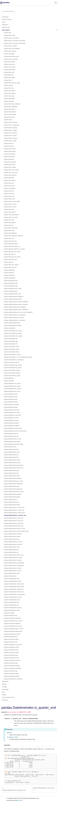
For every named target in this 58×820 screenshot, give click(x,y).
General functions (7, 19)
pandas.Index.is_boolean (10, 122)
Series (3, 22)
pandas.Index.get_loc (9, 254)
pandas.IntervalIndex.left (10, 338)
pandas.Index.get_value (10, 259)
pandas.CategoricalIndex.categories (13, 296)
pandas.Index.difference (10, 233)
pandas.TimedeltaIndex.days (11, 578)
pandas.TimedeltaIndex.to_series (13, 597)
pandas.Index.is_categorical (11, 125)
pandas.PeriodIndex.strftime (11, 676)
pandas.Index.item (9, 191)
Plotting (4, 694)
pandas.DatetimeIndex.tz (10, 499)
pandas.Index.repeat (9, 154)
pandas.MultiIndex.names (11, 394)
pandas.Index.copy (9, 96)
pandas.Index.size (9, 74)
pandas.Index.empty (9, 77)
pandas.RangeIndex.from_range (12, 288)
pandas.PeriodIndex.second (11, 657)
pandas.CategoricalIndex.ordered (13, 299)
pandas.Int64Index (9, 272)
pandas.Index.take (9, 159)
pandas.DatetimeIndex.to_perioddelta (14, 562)
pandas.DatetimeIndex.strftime (12, 536)
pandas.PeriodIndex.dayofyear (12, 623)
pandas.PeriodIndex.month (11, 649)
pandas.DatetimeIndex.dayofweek (13, 489)
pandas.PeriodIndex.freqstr (11, 639)
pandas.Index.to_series (10, 204)
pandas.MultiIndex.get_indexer (12, 441)
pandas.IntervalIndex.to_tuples (12, 375)
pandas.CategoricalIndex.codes (12, 293)
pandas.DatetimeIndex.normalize (13, 533)
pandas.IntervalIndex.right (11, 341)
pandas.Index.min (9, 143)
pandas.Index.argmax (10, 93)
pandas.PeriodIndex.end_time (12, 634)
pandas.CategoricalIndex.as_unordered (14, 320)
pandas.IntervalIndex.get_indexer (13, 365)
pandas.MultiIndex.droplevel (11, 423)
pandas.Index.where (9, 156)
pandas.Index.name (9, 64)
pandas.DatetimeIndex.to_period (12, 560)
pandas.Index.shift (9, 220)
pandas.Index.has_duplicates (12, 48)
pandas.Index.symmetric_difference (13, 235)
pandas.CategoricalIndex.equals (12, 325)
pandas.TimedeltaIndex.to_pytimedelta (14, 594)
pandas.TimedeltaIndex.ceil (11, 605)
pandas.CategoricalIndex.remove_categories (16, 309)
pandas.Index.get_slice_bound (12, 257)
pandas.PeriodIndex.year (10, 671)
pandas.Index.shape (9, 61)
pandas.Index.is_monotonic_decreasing (14, 43)
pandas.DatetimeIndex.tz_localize (13, 544)
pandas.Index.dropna (9, 180)
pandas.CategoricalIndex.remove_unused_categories (18, 312)
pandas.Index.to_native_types (12, 201)
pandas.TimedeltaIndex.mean (12, 610)
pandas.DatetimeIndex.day (11, 454)
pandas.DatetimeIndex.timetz (12, 475)
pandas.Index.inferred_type (11, 56)
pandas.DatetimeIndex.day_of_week (14, 491)
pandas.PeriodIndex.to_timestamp (13, 679)
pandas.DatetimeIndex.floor (11, 549)
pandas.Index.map (9, 193)
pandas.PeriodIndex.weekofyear (12, 668)
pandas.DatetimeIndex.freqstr (12, 504)
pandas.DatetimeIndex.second (12, 462)
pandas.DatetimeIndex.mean (11, 573)
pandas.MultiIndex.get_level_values (13, 444)
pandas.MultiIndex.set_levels (11, 410)
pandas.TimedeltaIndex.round (12, 599)
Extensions (5, 700)
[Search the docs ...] (29, 11)
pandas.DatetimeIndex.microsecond (13, 465)
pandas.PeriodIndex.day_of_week (13, 621)
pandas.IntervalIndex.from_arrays (13, 330)
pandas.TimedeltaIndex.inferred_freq (14, 591)
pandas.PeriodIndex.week (11, 663)
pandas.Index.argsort (9, 212)
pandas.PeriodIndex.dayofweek (12, 618)
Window (4, 684)
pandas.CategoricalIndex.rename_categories (16, 301)
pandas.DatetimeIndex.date (11, 470)
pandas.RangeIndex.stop (10, 283)
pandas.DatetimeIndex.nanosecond (13, 467)
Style (3, 692)
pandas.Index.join (8, 225)
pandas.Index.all (8, 85)
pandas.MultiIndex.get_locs (11, 436)
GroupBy (4, 686)
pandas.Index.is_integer (10, 130)
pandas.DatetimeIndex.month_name (14, 555)
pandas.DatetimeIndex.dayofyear (13, 478)
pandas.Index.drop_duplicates (12, 104)
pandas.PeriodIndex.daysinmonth (13, 631)
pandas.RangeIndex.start (11, 280)
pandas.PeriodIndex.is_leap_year (13, 644)
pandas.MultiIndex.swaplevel (11, 425)
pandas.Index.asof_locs (10, 241)
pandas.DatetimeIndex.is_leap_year (13, 523)
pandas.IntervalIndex (9, 328)
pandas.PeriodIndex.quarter (11, 652)
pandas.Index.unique (9, 164)
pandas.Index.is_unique (10, 46)
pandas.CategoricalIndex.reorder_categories (16, 304)
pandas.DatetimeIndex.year (11, 449)
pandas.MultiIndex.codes (10, 399)
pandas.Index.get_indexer (11, 243)
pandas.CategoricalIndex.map (12, 322)
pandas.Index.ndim (9, 72)
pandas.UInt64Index (9, 275)
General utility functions (8, 697)
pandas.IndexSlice (9, 380)
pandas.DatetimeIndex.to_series (12, 568)
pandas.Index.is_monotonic (11, 38)
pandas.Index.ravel (9, 196)
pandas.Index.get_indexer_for (12, 246)
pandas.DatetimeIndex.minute (12, 460)
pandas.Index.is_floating (10, 127)
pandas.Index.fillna (9, 177)
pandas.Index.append (10, 222)
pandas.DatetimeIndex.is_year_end (13, 520)
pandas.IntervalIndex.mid (11, 344)
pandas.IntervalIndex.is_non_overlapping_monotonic (18, 357)
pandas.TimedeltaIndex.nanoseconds (14, 586)
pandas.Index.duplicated (10, 106)
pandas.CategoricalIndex (10, 291)
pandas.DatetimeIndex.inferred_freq (13, 526)
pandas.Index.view (9, 209)
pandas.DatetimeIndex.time (11, 473)
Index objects (6, 30)
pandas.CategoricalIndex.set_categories (15, 315)
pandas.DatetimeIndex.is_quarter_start (14, 512)
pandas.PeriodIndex (9, 613)
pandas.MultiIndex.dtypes (11, 407)
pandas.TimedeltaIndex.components (13, 589)
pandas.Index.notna (9, 185)
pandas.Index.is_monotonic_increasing (14, 40)
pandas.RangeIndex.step (10, 286)
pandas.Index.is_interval (10, 133)
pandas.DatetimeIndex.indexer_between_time (16, 531)
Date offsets (5, 681)
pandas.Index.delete (9, 98)
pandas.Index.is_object (10, 140)
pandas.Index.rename (10, 151)
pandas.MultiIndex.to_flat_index (12, 415)
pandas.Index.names (9, 67)
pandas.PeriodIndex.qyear (11, 655)
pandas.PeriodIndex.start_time (12, 660)
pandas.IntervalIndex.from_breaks (13, 336)
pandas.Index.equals (9, 109)
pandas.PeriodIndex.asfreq (11, 673)
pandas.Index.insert (9, 117)
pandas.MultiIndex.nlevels (11, 402)
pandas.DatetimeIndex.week (11, 486)
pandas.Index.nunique (10, 167)
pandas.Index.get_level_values (12, 251)
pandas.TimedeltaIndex (10, 576)
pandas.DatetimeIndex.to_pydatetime (14, 565)
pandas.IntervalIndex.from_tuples (13, 333)
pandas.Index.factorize (10, 111)
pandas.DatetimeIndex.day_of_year (13, 481)
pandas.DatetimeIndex (10, 446)
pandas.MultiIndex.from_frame (12, 391)
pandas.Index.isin (8, 262)
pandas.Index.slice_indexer (11, 264)
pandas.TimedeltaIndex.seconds (12, 581)
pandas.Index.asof (9, 238)
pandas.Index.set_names (11, 172)
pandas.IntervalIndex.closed (11, 346)
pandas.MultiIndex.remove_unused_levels (15, 431)
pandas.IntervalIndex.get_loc (11, 362)
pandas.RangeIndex (9, 270)
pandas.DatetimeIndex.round (11, 547)
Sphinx (17, 800)
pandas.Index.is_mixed (10, 135)
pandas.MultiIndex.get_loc (11, 433)
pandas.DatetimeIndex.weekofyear (13, 483)
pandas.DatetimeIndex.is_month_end (14, 510)
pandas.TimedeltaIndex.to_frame (13, 607)
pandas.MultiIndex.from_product (12, 388)
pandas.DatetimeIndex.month (12, 452)
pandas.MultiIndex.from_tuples (12, 386)
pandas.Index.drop (9, 101)
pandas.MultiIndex (9, 378)
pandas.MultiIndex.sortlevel (11, 420)
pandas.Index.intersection (11, 228)
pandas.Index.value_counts (11, 169)
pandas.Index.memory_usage (12, 82)
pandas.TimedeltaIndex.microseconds (14, 584)
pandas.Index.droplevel (10, 175)
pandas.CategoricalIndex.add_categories (15, 307)
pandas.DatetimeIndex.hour (11, 457)
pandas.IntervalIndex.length (11, 349)
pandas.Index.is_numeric (10, 138)
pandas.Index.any (9, 88)
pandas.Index (7, 32)
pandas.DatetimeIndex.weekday (12, 494)
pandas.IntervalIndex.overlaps (12, 373)
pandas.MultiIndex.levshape (11, 404)
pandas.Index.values (9, 35)
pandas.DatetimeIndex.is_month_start (14, 507)
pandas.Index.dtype (9, 53)
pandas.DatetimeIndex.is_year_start (13, 518)
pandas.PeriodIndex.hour (11, 642)
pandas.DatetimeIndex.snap (11, 539)
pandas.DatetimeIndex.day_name (13, 557)
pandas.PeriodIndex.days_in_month (13, 628)
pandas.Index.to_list (9, 198)
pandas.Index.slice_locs (10, 267)
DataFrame (5, 24)
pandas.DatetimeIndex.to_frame (12, 570)
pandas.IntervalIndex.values (11, 351)
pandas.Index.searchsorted (11, 214)
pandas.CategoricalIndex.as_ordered (14, 317)
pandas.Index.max (9, 146)
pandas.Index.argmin (9, 90)
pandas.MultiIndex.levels (10, 396)
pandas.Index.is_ (8, 119)
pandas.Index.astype (9, 188)
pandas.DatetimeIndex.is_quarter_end (15, 515)
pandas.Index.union (9, 230)
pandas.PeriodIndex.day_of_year (13, 626)
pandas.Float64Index (9, 278)
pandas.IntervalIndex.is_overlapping (13, 359)
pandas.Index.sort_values (11, 217)
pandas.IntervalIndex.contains (12, 370)
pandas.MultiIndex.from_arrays (12, 383)
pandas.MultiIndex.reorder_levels (13, 428)
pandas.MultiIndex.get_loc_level (12, 439)
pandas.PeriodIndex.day (10, 615)
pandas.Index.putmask (10, 162)
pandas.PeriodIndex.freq (10, 636)
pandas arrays (6, 27)
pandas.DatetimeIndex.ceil (11, 552)
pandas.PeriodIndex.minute (11, 647)
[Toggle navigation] (55, 2)
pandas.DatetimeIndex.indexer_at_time (14, 528)
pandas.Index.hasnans (10, 51)
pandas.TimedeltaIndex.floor (11, 602)
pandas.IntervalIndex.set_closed (12, 367)
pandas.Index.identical (10, 114)
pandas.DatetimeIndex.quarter (12, 497)
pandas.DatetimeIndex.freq (11, 502)
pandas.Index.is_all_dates (11, 59)
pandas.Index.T (8, 80)
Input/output (5, 17)
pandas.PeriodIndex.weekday (12, 665)
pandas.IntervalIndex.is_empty (12, 354)
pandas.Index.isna (9, 183)
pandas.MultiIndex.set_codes (12, 412)
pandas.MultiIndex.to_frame (11, 417)
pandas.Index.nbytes (9, 69)
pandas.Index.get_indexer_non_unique (14, 249)
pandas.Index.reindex (10, 148)
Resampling (5, 689)
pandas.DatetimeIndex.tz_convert (13, 541)
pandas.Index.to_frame (10, 206)
